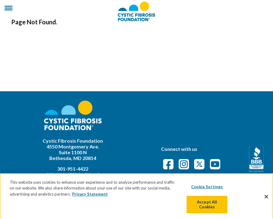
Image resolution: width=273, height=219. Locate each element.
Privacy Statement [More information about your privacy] (90, 196)
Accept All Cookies (207, 207)
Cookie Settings (207, 189)
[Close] (266, 199)
